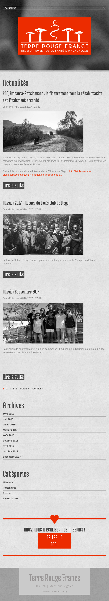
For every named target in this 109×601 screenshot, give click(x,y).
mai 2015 (8, 419)
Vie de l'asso (10, 498)
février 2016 (10, 429)
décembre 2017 (12, 456)
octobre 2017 (10, 451)
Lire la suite (14, 185)
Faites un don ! (55, 540)
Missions (8, 482)
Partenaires (9, 487)
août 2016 (8, 435)
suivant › (25, 388)
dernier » (37, 388)
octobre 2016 (10, 440)
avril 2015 (8, 413)
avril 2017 (8, 446)
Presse (7, 493)
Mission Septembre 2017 (21, 291)
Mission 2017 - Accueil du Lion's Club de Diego (36, 203)
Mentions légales (61, 586)
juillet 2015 (9, 424)
